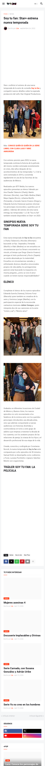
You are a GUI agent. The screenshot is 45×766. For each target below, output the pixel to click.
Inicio (6, 14)
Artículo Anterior (9, 716)
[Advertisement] (22, 57)
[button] (3, 4)
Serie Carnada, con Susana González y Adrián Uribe (19, 670)
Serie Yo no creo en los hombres (22, 704)
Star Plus (27, 555)
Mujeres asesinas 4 (14, 602)
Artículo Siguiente (35, 716)
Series (11, 14)
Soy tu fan (18, 555)
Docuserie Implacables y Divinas (22, 635)
